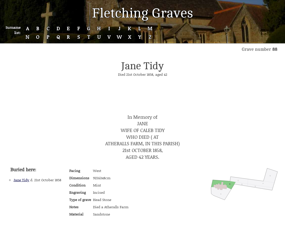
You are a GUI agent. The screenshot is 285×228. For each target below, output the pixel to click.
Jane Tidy (21, 179)
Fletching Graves (142, 13)
